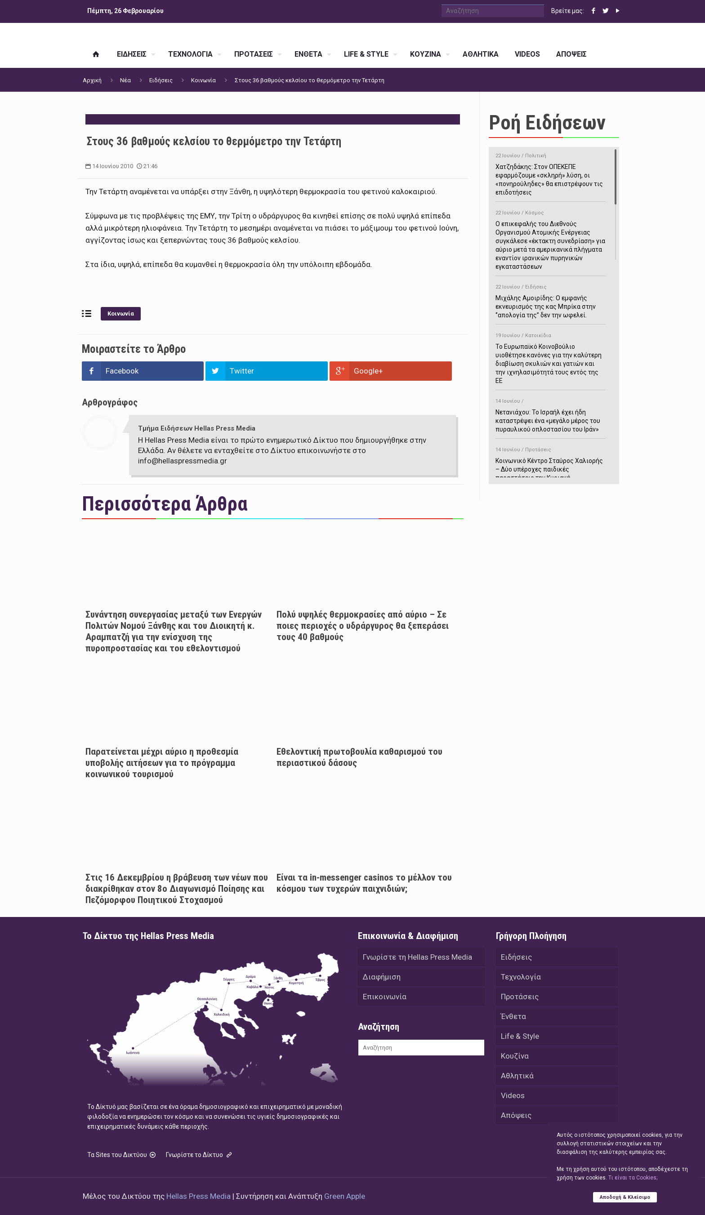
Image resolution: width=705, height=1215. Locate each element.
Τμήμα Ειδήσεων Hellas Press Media (196, 428)
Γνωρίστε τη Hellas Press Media (417, 956)
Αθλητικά (517, 1075)
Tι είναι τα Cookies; (632, 1178)
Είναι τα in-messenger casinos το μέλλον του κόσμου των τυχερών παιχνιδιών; (364, 883)
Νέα (125, 80)
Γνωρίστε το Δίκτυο (199, 1154)
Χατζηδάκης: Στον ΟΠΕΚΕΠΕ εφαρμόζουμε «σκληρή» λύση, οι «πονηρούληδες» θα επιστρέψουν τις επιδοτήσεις (550, 172)
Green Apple (344, 1196)
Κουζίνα (515, 1055)
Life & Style (520, 1036)
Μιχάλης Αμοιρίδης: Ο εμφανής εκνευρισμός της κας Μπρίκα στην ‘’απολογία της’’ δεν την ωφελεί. (550, 299)
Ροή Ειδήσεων (547, 122)
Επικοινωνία (384, 996)
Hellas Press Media (198, 1196)
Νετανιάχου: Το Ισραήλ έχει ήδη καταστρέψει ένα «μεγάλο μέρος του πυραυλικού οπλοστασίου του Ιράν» (550, 414)
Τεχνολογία (521, 976)
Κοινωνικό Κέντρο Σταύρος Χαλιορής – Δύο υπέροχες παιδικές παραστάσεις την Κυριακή (550, 462)
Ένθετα (513, 1016)
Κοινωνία (203, 80)
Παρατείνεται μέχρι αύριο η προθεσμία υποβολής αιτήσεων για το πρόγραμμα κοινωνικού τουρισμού (161, 762)
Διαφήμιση (382, 976)
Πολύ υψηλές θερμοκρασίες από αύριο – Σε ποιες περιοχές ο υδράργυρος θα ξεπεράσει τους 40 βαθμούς (363, 625)
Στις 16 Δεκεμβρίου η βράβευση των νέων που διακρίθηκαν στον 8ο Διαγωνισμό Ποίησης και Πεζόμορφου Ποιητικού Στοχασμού (176, 888)
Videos (513, 1095)
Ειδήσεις (161, 80)
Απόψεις (516, 1115)
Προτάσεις (520, 996)
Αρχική (92, 80)
